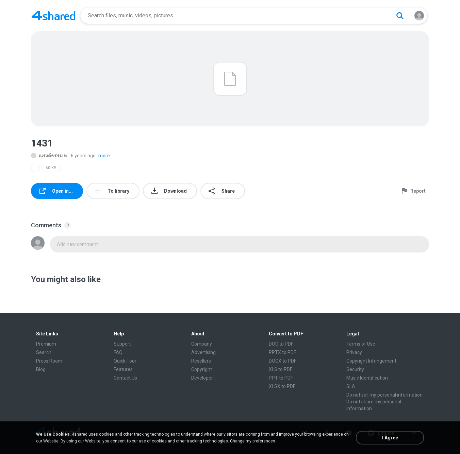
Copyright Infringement (371, 361)
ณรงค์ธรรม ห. (49, 155)
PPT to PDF (281, 378)
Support (122, 344)
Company (201, 344)
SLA (350, 386)
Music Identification (367, 378)
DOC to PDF (281, 344)
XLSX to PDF (282, 386)
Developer (202, 378)
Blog (41, 369)
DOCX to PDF (282, 361)
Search (43, 352)
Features (123, 369)
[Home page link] (53, 15)
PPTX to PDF (282, 352)
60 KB (51, 167)
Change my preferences (252, 441)
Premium (46, 344)
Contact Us (125, 378)
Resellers (201, 361)
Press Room (49, 361)
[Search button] (400, 15)
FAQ (118, 352)
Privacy (354, 352)
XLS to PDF (280, 369)
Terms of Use (360, 344)
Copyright (201, 369)
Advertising (203, 352)
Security (355, 369)
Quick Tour (125, 361)
